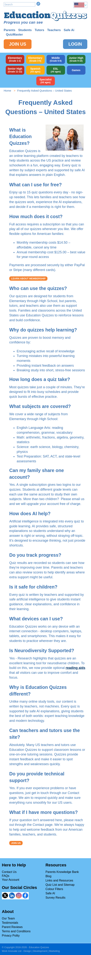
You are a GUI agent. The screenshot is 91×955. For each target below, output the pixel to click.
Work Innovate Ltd (11, 951)
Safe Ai (69, 30)
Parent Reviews (12, 927)
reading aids (75, 668)
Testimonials (10, 922)
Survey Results (55, 897)
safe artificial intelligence (27, 599)
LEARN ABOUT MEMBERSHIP (28, 278)
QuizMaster (14, 34)
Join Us (17, 44)
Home (7, 90)
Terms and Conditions (16, 931)
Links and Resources (59, 880)
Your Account (10, 879)
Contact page (42, 825)
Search (38, 4)
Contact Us (9, 871)
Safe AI (50, 893)
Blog (48, 876)
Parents (9, 30)
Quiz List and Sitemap (60, 884)
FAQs (5, 875)
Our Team (8, 918)
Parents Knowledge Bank (62, 871)
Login (75, 44)
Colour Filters (54, 889)
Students (25, 30)
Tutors (39, 30)
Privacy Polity (11, 935)
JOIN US (16, 843)
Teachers (54, 30)
